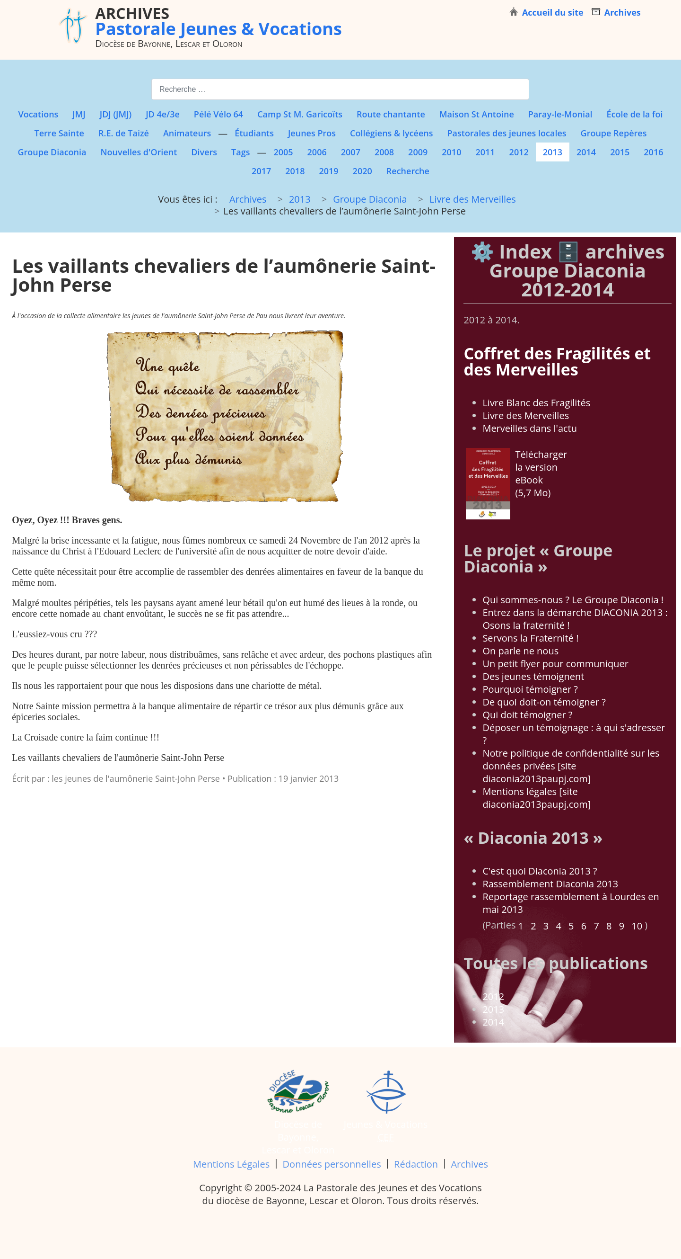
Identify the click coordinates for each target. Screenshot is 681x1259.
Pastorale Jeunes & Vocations (218, 21)
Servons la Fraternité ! (530, 638)
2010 (451, 152)
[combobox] (340, 89)
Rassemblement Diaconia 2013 (550, 883)
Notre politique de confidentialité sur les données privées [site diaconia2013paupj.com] (570, 766)
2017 (261, 171)
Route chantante (391, 114)
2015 (619, 152)
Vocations (38, 114)
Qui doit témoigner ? (527, 714)
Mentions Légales (231, 1164)
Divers (204, 152)
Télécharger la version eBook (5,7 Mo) (516, 483)
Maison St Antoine (476, 114)
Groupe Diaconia (52, 152)
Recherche (407, 171)
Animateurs (187, 133)
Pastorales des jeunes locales (507, 133)
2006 (317, 152)
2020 (362, 171)
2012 (519, 152)
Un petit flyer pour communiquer (555, 663)
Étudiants (254, 133)
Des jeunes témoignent (533, 676)
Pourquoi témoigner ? (530, 689)
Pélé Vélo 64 (218, 114)
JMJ (78, 114)
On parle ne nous (520, 650)
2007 (350, 152)
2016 (653, 152)
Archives (469, 1164)
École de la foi (635, 114)
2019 (328, 171)
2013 (552, 152)
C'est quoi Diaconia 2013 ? (539, 871)
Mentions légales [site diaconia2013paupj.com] (536, 798)
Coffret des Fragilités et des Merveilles (557, 361)
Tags (240, 152)
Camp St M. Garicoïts (299, 114)
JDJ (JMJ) (115, 114)
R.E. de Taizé (123, 133)
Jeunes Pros (312, 133)
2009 (418, 152)
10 (636, 926)
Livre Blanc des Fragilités (536, 402)
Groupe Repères (614, 133)
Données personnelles (332, 1164)
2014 (586, 152)
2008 (384, 152)
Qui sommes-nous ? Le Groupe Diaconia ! (573, 599)
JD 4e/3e (163, 114)
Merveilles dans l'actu (529, 428)
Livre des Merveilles (525, 415)
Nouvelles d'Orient (139, 152)
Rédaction (416, 1164)
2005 (283, 152)
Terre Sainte (59, 133)
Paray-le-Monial (560, 114)
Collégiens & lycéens (391, 133)
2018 (295, 171)
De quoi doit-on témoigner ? (543, 702)
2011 (485, 152)
